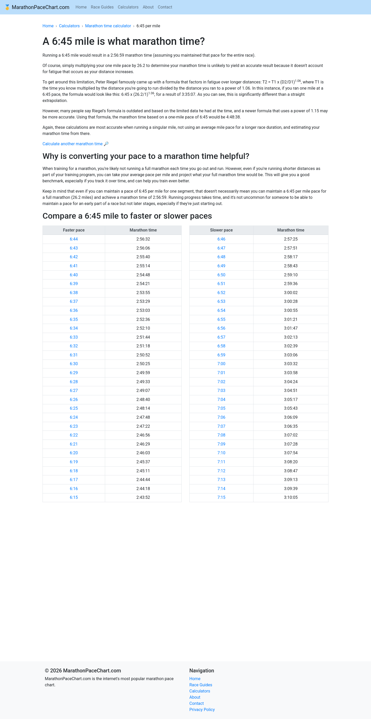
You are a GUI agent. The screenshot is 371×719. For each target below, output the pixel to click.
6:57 (221, 337)
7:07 (221, 426)
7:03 (221, 390)
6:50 (221, 274)
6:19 (74, 461)
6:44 (74, 239)
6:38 (74, 292)
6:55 (221, 319)
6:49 (221, 265)
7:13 (221, 479)
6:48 (221, 256)
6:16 (74, 488)
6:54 (221, 310)
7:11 (221, 461)
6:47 (221, 248)
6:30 (74, 363)
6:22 (74, 435)
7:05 (221, 408)
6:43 (74, 248)
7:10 (221, 452)
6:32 (74, 346)
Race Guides (102, 7)
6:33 (74, 337)
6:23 (74, 426)
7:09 (221, 444)
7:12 (221, 470)
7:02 (221, 381)
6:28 (74, 381)
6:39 (74, 283)
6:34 (74, 328)
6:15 (74, 497)
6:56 (221, 328)
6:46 (221, 239)
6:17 (74, 479)
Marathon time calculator (108, 25)
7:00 (221, 363)
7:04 (221, 399)
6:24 (74, 417)
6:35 (74, 319)
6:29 (74, 372)
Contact (165, 7)
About (148, 7)
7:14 (221, 488)
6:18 (74, 470)
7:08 (221, 435)
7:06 (221, 417)
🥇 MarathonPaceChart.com (36, 7)
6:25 (74, 408)
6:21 (74, 444)
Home (81, 7)
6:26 (74, 399)
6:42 (74, 256)
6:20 (74, 452)
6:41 (74, 265)
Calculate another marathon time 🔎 (76, 143)
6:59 (221, 355)
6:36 (74, 310)
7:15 (221, 497)
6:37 (74, 301)
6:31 (74, 355)
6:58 (221, 346)
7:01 (221, 372)
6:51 (221, 283)
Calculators (128, 7)
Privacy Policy (202, 709)
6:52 (221, 292)
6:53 (221, 301)
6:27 (74, 390)
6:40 (74, 274)
